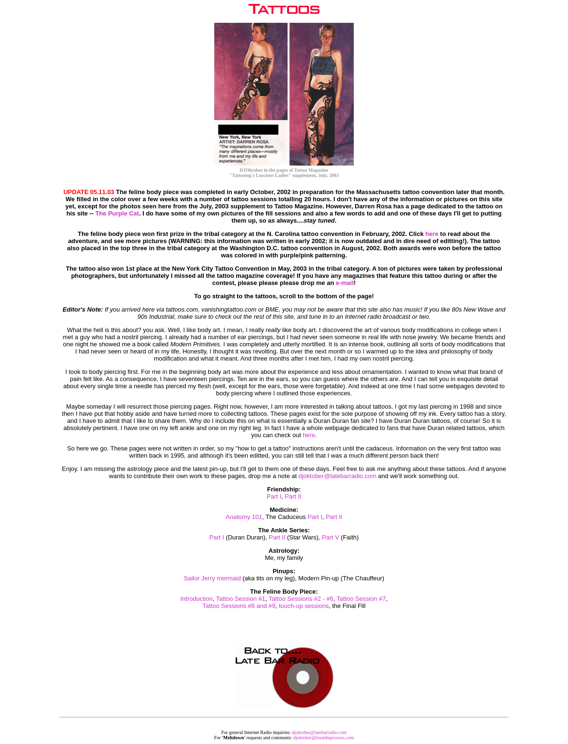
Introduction (196, 598)
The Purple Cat (117, 213)
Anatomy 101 (244, 516)
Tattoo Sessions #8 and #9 (238, 605)
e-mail (345, 282)
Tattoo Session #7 (361, 598)
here (431, 233)
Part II (293, 496)
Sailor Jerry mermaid (212, 578)
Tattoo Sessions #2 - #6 (301, 598)
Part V (330, 537)
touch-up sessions (304, 605)
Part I (274, 496)
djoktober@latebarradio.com (338, 476)
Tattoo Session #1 (240, 598)
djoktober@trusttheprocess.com (323, 737)
